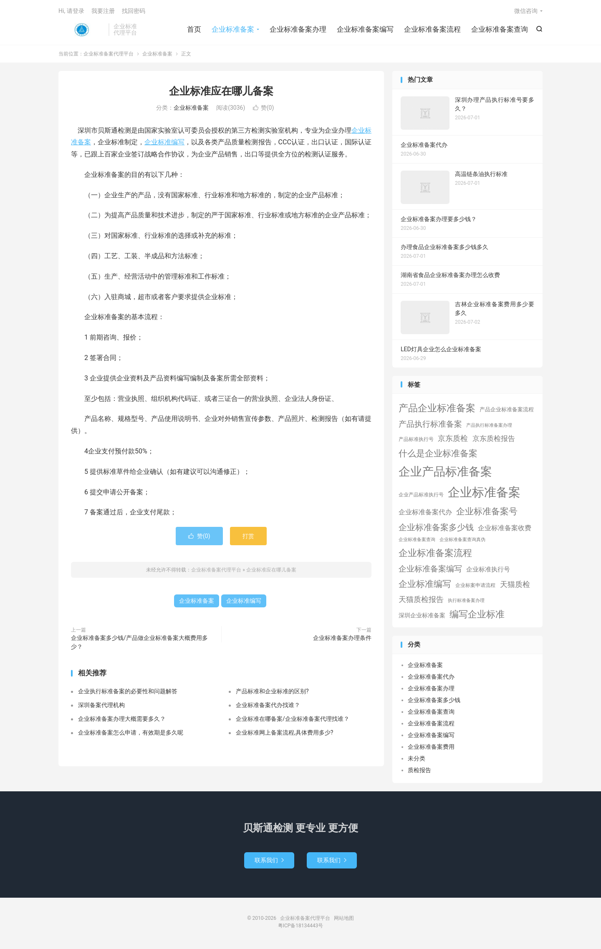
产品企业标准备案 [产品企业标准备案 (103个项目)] (437, 408)
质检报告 (419, 770)
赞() (263, 107)
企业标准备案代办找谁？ (268, 705)
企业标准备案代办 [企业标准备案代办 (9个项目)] (425, 512)
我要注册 (103, 11)
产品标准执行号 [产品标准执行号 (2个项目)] (416, 439)
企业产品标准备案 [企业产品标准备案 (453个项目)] (445, 471)
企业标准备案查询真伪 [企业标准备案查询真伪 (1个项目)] (462, 539)
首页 (194, 29)
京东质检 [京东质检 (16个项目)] (453, 438)
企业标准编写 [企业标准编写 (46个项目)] (425, 584)
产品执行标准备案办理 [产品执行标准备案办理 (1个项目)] (489, 425)
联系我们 (269, 860)
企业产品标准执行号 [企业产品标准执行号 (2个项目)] (421, 495)
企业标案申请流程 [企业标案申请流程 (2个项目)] (475, 585)
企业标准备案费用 (431, 746)
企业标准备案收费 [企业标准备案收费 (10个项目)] (504, 528)
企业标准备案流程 (432, 29)
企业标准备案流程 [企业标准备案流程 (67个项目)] (435, 553)
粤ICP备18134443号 (300, 926)
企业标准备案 (233, 29)
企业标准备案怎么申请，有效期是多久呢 (130, 732)
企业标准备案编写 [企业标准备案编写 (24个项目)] (430, 569)
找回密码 (133, 11)
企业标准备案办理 (298, 29)
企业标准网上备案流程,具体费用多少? (284, 732)
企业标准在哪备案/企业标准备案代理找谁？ (292, 718)
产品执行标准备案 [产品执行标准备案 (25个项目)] (430, 424)
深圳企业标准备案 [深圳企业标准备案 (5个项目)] (422, 615)
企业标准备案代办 (431, 676)
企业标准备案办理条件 (342, 637)
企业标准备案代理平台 (81, 29)
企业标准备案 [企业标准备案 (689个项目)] (484, 492)
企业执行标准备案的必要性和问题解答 (127, 691)
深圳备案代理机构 (101, 705)
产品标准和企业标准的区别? (272, 691)
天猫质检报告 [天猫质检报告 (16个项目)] (421, 599)
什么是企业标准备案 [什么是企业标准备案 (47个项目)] (438, 453)
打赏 (248, 536)
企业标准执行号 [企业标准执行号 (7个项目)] (488, 569)
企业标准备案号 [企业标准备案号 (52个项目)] (487, 511)
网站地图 (344, 918)
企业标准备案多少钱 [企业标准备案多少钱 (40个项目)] (436, 527)
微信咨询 (526, 11)
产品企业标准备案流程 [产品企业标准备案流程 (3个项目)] (507, 409)
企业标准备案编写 (365, 29)
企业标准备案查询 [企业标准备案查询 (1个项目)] (417, 539)
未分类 (416, 758)
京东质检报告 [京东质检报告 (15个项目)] (493, 438)
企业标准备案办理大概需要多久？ (122, 718)
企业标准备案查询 (499, 29)
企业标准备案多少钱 (434, 700)
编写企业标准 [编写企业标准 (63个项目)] (477, 614)
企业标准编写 (164, 142)
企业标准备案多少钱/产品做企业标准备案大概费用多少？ (139, 642)
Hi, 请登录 (71, 11)
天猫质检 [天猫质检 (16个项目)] (515, 584)
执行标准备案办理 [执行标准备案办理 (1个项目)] (466, 600)
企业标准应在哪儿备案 (221, 91)
